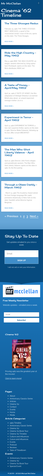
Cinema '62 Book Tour (19, 431)
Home (12, 412)
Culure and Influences (19, 439)
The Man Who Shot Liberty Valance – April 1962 (19, 152)
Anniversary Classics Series (21, 399)
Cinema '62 (14, 428)
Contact (13, 407)
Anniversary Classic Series (21, 426)
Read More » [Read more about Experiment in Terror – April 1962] (9, 138)
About (12, 396)
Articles (13, 401)
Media (12, 415)
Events (12, 410)
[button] (38, 3)
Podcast (13, 445)
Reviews (13, 447)
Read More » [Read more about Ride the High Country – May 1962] (9, 74)
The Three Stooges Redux (21, 23)
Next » (34, 216)
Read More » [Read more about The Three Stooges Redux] (9, 41)
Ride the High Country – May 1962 (20, 54)
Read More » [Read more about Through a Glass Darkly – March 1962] (9, 208)
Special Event (15, 466)
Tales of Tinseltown (18, 450)
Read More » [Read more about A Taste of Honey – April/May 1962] (9, 106)
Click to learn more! (13, 378)
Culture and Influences (19, 436)
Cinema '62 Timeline (18, 434)
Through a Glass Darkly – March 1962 (21, 186)
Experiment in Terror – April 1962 (19, 119)
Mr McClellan (11, 3)
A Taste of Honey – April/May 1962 (17, 86)
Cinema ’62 (14, 404)
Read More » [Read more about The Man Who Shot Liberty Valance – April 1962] (9, 173)
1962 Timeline (15, 423)
